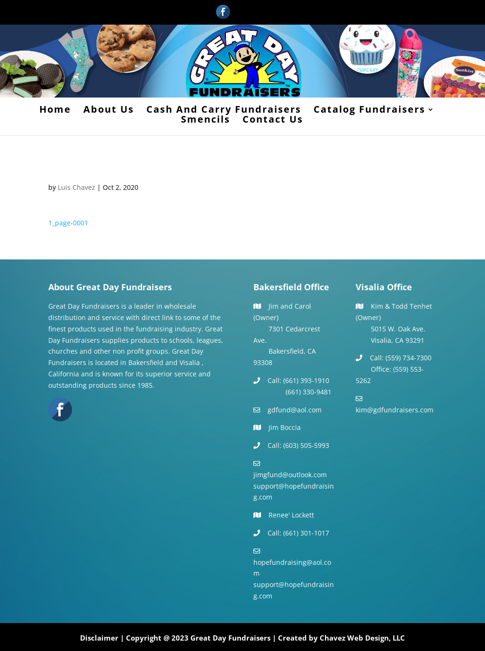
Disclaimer (99, 637)
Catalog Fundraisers (369, 111)
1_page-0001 (68, 222)
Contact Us (272, 120)
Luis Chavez (76, 187)
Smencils (205, 120)
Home (55, 111)
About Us (108, 111)
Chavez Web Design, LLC (362, 637)
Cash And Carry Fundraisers (223, 111)
